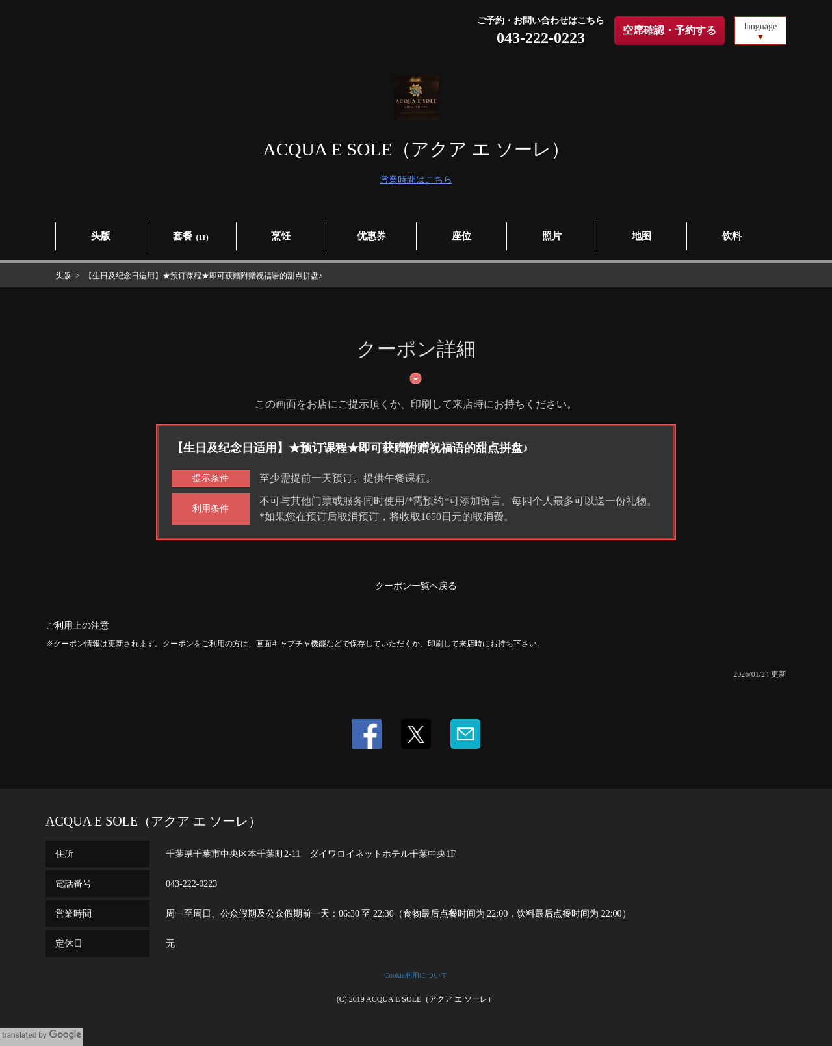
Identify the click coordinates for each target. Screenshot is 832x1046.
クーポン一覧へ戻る (416, 586)
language (760, 26)
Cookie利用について (416, 975)
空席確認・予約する (669, 30)
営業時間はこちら (416, 180)
